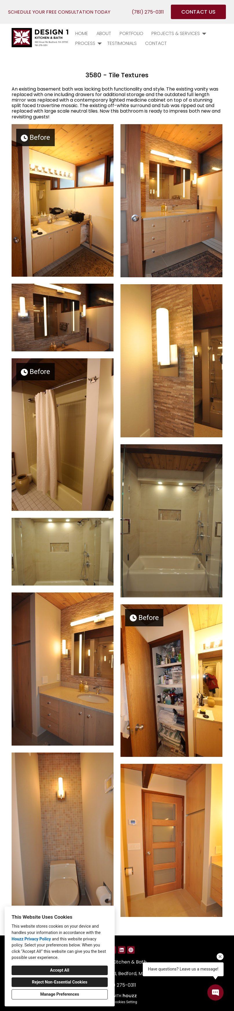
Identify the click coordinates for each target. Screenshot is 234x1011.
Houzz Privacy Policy (31, 939)
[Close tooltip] (220, 956)
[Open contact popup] (215, 992)
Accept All (59, 970)
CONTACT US (198, 11)
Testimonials (122, 43)
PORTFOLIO (131, 33)
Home (81, 33)
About (103, 33)
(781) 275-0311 (148, 12)
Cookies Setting (125, 1002)
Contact (156, 43)
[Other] (131, 950)
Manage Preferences (59, 994)
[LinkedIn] (121, 950)
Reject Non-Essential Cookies (59, 982)
